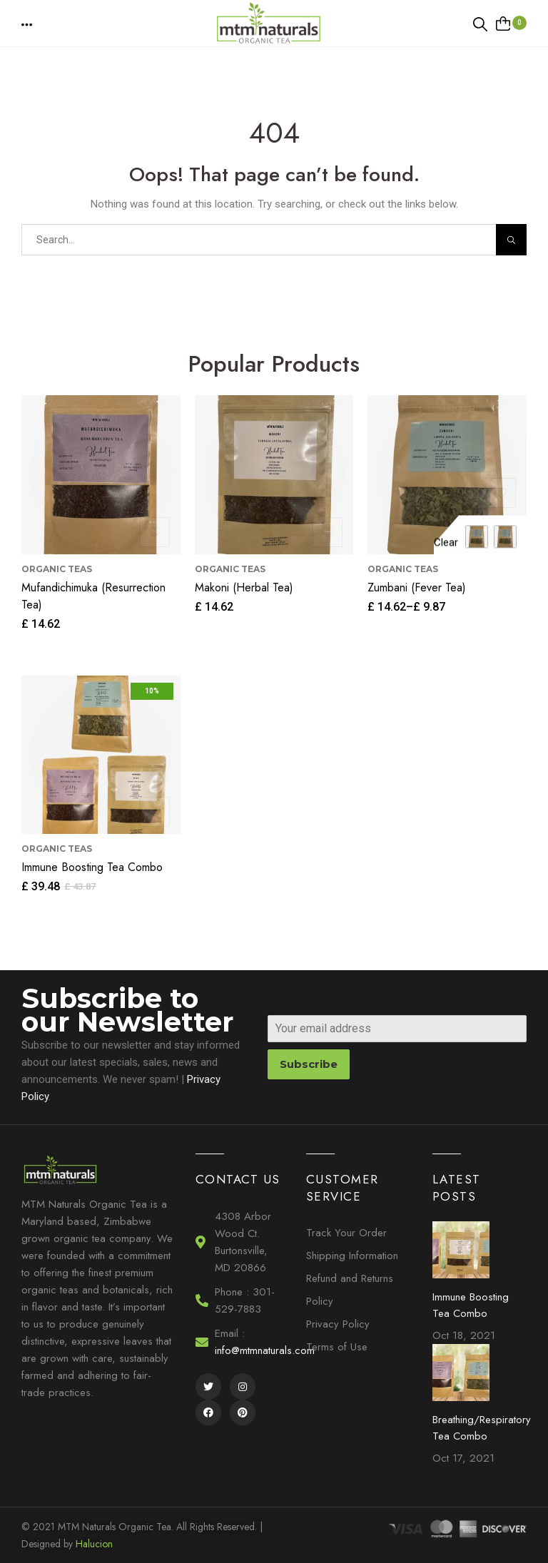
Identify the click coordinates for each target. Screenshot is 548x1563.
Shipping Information (352, 1255)
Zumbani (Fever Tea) (416, 587)
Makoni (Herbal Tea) (244, 587)
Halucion (94, 1544)
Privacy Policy (338, 1324)
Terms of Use (336, 1347)
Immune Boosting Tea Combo (92, 867)
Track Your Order (346, 1233)
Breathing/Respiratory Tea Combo (481, 1428)
